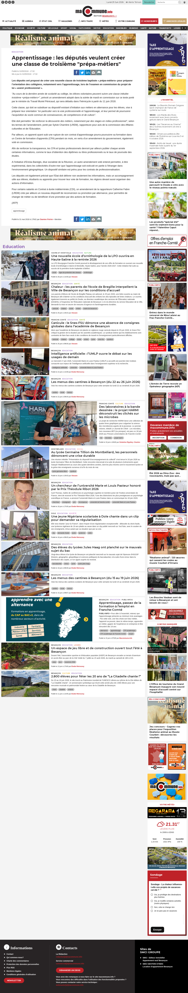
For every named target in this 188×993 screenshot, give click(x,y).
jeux (60, 662)
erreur (66, 564)
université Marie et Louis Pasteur (91, 368)
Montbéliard (57, 449)
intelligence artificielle (59, 368)
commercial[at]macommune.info (70, 964)
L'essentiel (167, 100)
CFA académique (129, 631)
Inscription (158, 438)
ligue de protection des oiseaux (70, 272)
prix (74, 502)
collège (71, 339)
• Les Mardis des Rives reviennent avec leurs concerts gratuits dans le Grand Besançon (164, 117)
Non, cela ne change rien (164, 907)
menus (69, 392)
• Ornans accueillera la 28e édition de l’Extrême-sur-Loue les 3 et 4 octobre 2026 (166, 136)
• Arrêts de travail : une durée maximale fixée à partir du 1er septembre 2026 (165, 145)
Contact (10, 954)
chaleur (63, 308)
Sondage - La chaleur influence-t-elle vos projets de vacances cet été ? (166, 887)
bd (101, 438)
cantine (55, 392)
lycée (93, 339)
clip (53, 533)
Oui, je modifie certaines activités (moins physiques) (167, 902)
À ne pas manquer (167, 624)
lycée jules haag (83, 564)
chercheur (55, 502)
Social (80, 449)
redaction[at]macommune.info (69, 957)
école (54, 272)
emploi (131, 634)
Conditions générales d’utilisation (21, 974)
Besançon (56, 284)
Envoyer (157, 929)
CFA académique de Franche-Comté (113, 634)
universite (73, 368)
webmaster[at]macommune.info (70, 985)
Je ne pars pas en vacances (165, 911)
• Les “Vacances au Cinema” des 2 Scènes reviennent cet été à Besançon (165, 126)
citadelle (62, 689)
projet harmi (118, 438)
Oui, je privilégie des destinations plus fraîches (167, 896)
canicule (55, 308)
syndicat (110, 339)
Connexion (176, 438)
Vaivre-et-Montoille (61, 253)
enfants (70, 689)
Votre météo (167, 804)
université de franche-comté (100, 502)
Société (72, 513)
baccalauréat (56, 564)
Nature (87, 253)
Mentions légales (14, 971)
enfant (78, 308)
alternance (104, 631)
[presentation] (149, 639)
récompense (83, 502)
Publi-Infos (127, 600)
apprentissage (19, 211)
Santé (77, 284)
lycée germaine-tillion (59, 471)
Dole (53, 513)
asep (54, 662)
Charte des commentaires (18, 961)
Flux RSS (10, 968)
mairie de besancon (90, 308)
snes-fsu (101, 339)
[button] (179, 2)
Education (17, 52)
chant (54, 689)
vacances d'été (70, 662)
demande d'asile (63, 533)
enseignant (66, 502)
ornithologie (88, 272)
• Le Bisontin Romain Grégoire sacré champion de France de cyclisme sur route (166, 107)
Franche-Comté (58, 320)
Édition (98, 16)
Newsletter (14, 980)
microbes (108, 438)
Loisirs (77, 645)
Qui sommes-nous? (15, 957)
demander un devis (69, 970)
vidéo (90, 533)
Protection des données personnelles (23, 964)
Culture (119, 404)
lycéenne (82, 533)
